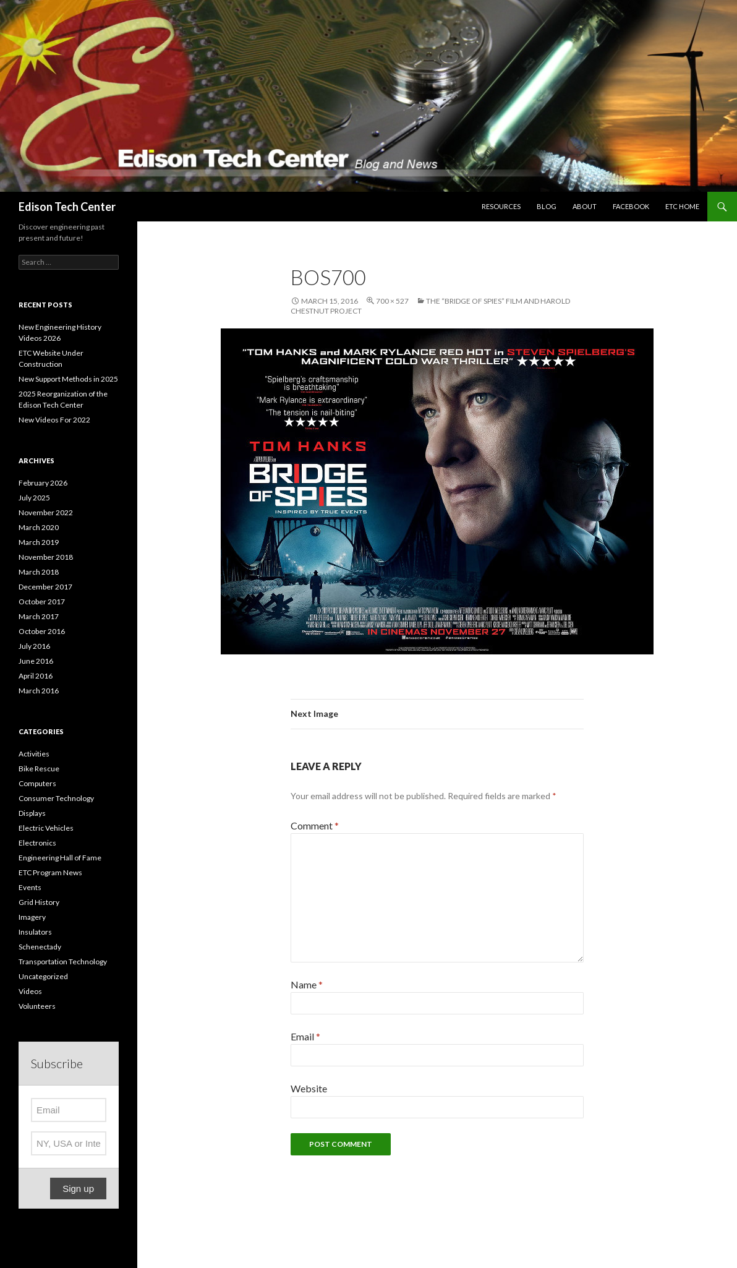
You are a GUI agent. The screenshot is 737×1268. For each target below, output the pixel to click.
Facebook (631, 206)
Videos (30, 991)
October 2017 (42, 601)
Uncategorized (43, 976)
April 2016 (36, 675)
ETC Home (682, 206)
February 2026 (43, 482)
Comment (315, 825)
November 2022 (46, 512)
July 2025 (34, 497)
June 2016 (36, 661)
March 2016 (39, 690)
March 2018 (39, 571)
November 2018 (46, 557)
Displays (32, 813)
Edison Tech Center (67, 206)
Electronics (37, 842)
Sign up (78, 1188)
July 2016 (34, 646)
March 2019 (39, 542)
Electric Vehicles (46, 828)
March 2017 (39, 616)
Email (305, 1036)
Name (307, 984)
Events (30, 887)
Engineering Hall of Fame (60, 857)
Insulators (35, 931)
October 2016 (42, 631)
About (585, 206)
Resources (501, 206)
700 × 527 (392, 301)
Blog (546, 206)
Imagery (32, 917)
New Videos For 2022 (54, 419)
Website (309, 1088)
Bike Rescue (39, 768)
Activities (34, 753)
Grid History (39, 902)
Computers (37, 783)
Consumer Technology (56, 798)
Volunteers (37, 1006)
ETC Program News (50, 872)
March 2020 (39, 527)
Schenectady (40, 946)
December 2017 (45, 586)
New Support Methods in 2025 (68, 378)
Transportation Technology (63, 961)
